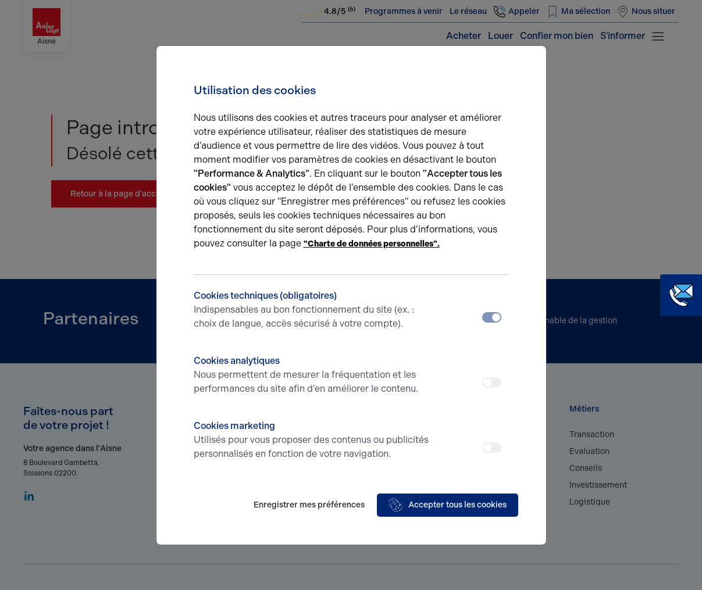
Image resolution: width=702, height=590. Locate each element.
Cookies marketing (312, 440)
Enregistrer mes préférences (309, 505)
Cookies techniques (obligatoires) (312, 310)
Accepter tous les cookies (448, 505)
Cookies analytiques (312, 375)
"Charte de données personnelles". (372, 244)
